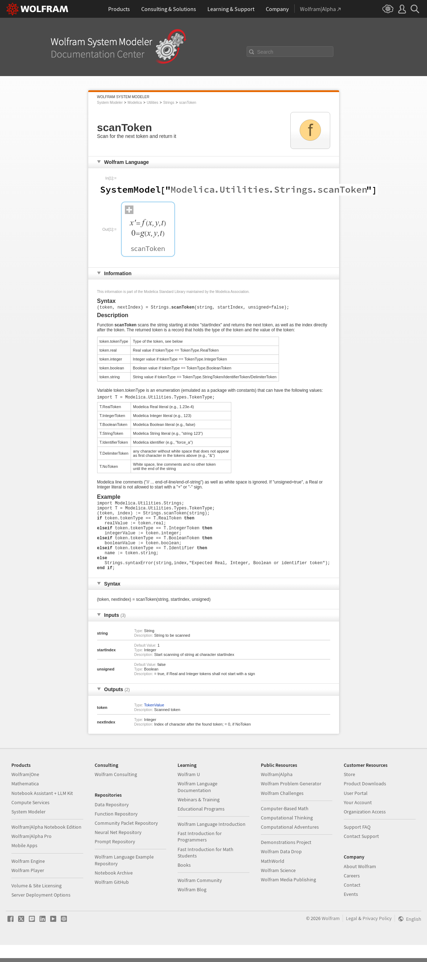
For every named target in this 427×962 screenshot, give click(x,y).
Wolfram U (189, 791)
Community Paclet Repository (126, 840)
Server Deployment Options (40, 912)
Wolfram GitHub (112, 899)
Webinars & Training (199, 816)
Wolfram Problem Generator (291, 800)
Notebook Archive (114, 890)
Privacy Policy (377, 935)
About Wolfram (360, 883)
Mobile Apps (24, 862)
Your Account (358, 819)
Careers (352, 892)
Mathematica (25, 800)
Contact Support (361, 853)
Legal (351, 935)
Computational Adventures (290, 844)
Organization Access (365, 828)
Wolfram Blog (192, 906)
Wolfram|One (25, 791)
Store (349, 791)
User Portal (356, 810)
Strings (168, 103)
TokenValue (154, 722)
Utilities (152, 103)
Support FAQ (357, 844)
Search (265, 52)
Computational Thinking (287, 835)
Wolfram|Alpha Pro (31, 853)
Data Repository (112, 821)
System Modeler (110, 103)
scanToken (187, 103)
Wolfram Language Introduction (212, 841)
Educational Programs (201, 826)
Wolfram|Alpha (276, 791)
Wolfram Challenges (282, 810)
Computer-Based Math (285, 825)
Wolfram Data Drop (281, 868)
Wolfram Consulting (116, 791)
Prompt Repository (115, 858)
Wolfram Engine (28, 878)
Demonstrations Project (286, 859)
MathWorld (272, 878)
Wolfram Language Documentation (197, 803)
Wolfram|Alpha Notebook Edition (46, 844)
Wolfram (331, 935)
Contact (352, 902)
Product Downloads (365, 800)
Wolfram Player (27, 887)
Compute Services (30, 819)
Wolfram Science (278, 887)
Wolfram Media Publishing (288, 896)
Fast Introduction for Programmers (200, 853)
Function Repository (116, 831)
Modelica (135, 103)
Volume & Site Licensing (36, 902)
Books (184, 882)
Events (351, 911)
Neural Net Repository (118, 849)
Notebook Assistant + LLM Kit (42, 810)
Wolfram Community (200, 897)
